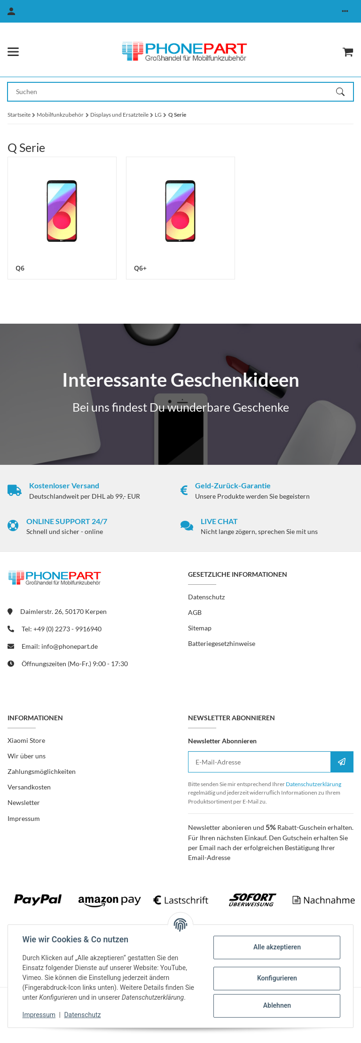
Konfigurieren (276, 978)
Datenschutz (83, 1015)
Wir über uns (27, 756)
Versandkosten (29, 787)
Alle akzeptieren (276, 947)
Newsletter (24, 802)
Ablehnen (276, 1005)
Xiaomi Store (26, 740)
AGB (195, 612)
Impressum (39, 1015)
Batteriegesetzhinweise (221, 643)
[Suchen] (344, 92)
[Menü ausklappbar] (13, 51)
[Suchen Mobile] (172, 92)
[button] (345, 11)
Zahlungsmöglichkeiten (42, 771)
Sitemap (200, 628)
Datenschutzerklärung (313, 784)
